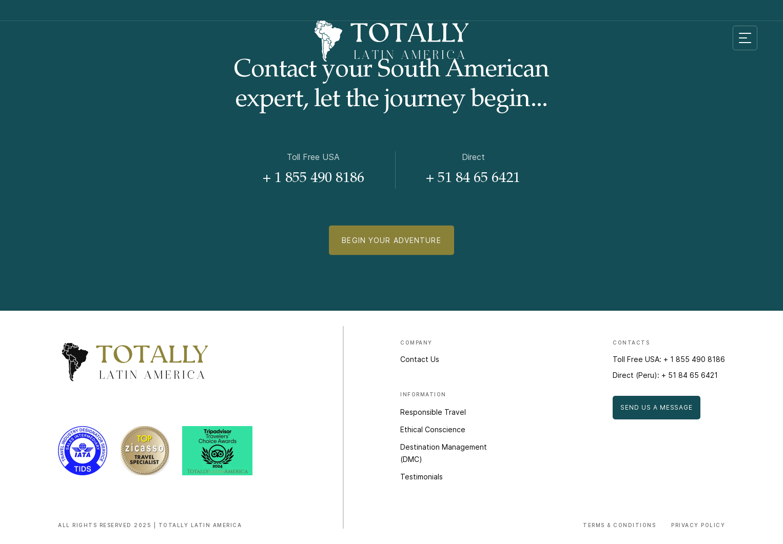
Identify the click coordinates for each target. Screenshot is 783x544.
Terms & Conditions (619, 525)
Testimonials (421, 476)
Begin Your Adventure (391, 243)
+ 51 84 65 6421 (473, 179)
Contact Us (419, 359)
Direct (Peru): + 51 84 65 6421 (665, 375)
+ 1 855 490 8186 (313, 179)
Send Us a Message (656, 407)
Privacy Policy (698, 525)
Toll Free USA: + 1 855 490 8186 (669, 359)
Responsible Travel (433, 412)
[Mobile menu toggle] (745, 38)
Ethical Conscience (432, 429)
